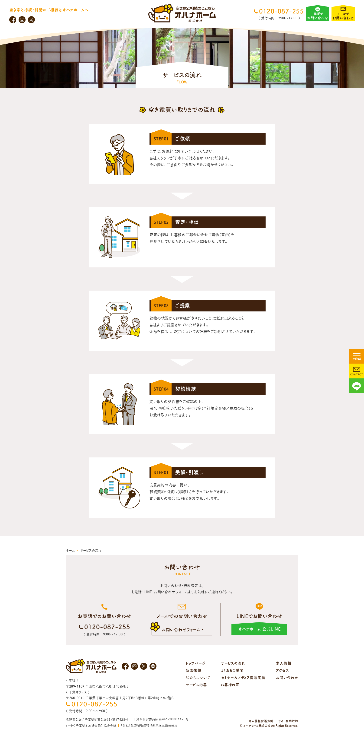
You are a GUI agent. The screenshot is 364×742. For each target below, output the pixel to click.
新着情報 (193, 670)
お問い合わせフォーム (181, 630)
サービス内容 (196, 685)
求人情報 (283, 663)
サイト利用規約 (288, 721)
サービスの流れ (233, 663)
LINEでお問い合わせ (317, 16)
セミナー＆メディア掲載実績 (243, 677)
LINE (356, 385)
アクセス (282, 670)
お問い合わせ (287, 677)
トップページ (195, 663)
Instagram (22, 19)
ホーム (70, 550)
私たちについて (198, 677)
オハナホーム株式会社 (182, 13)
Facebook (12, 19)
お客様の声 (230, 685)
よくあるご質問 (232, 670)
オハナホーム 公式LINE (259, 629)
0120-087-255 (281, 11)
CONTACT (356, 374)
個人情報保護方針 (260, 721)
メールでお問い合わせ (343, 16)
